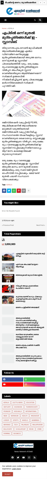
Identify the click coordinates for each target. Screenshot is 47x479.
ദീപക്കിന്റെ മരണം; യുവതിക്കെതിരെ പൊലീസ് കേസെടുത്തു (20, 2)
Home (4, 28)
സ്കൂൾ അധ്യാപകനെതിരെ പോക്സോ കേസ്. (27, 287)
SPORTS (16, 420)
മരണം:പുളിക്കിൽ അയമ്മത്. (27, 307)
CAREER (6, 420)
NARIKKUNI (14, 416)
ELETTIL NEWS (18, 402)
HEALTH (24, 416)
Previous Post (8, 225)
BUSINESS (17, 433)
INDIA (5, 416)
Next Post (40, 225)
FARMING (7, 433)
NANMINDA (35, 420)
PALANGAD (25, 425)
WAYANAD (7, 425)
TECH (16, 425)
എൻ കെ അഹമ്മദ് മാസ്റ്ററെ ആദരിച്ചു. (27, 265)
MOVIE (31, 429)
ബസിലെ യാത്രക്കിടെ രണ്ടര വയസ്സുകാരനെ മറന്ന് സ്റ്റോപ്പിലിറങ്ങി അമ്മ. (27, 336)
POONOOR (7, 411)
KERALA (11, 28)
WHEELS (25, 420)
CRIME (39, 429)
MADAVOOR (35, 416)
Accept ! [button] (8, 474)
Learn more (16, 469)
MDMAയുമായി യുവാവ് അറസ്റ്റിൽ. (29, 275)
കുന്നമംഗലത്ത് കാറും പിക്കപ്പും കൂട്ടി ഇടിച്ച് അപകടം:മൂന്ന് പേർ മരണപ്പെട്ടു (29, 299)
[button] (40, 2)
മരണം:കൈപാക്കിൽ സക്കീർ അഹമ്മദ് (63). (28, 346)
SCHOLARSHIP (21, 429)
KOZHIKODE (18, 407)
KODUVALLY (18, 411)
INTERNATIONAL (31, 411)
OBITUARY (7, 407)
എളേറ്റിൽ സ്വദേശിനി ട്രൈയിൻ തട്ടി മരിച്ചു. (30, 255)
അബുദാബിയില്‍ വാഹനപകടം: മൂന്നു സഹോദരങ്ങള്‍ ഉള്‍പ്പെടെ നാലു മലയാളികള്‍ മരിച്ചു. (29, 358)
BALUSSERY (8, 429)
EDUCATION (30, 402)
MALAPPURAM (37, 425)
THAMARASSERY (32, 407)
